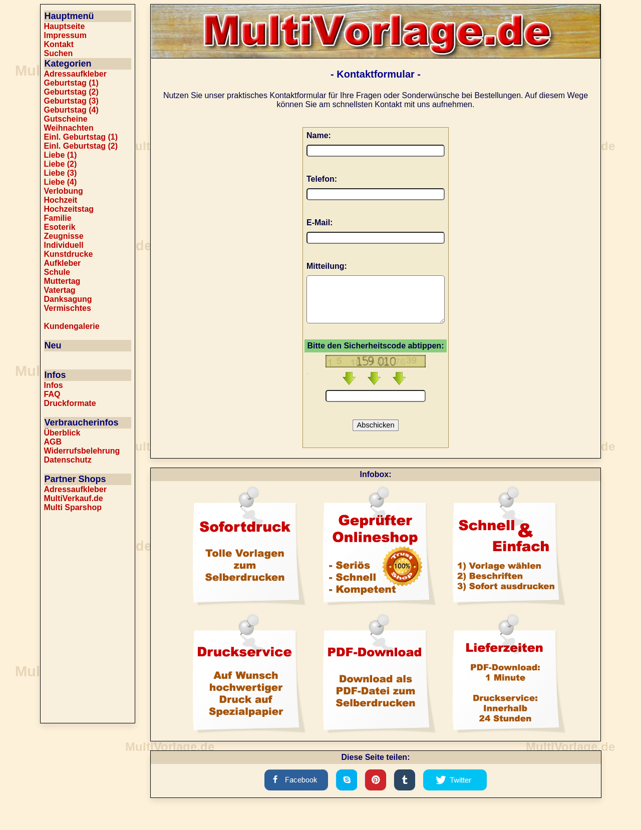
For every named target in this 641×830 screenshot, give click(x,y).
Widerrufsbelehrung (82, 451)
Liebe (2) (60, 164)
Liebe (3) (60, 173)
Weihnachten (69, 128)
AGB (53, 442)
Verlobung (63, 191)
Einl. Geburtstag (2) (81, 146)
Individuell (64, 245)
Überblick (62, 433)
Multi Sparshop (73, 507)
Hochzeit (61, 200)
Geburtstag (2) (71, 92)
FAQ (52, 394)
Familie (58, 218)
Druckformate (70, 403)
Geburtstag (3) (71, 101)
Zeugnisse (64, 236)
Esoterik (60, 227)
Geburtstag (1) (71, 83)
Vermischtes (67, 308)
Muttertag (62, 281)
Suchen (58, 53)
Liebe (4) (60, 182)
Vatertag (60, 290)
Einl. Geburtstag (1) (81, 137)
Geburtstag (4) (71, 110)
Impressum (65, 35)
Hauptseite (64, 26)
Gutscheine (66, 119)
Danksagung (68, 299)
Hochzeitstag (69, 209)
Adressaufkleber (75, 74)
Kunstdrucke (68, 254)
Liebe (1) (60, 155)
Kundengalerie (72, 326)
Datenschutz (68, 460)
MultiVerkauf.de (73, 498)
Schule (57, 272)
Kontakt (59, 44)
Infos (53, 385)
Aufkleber (62, 263)
